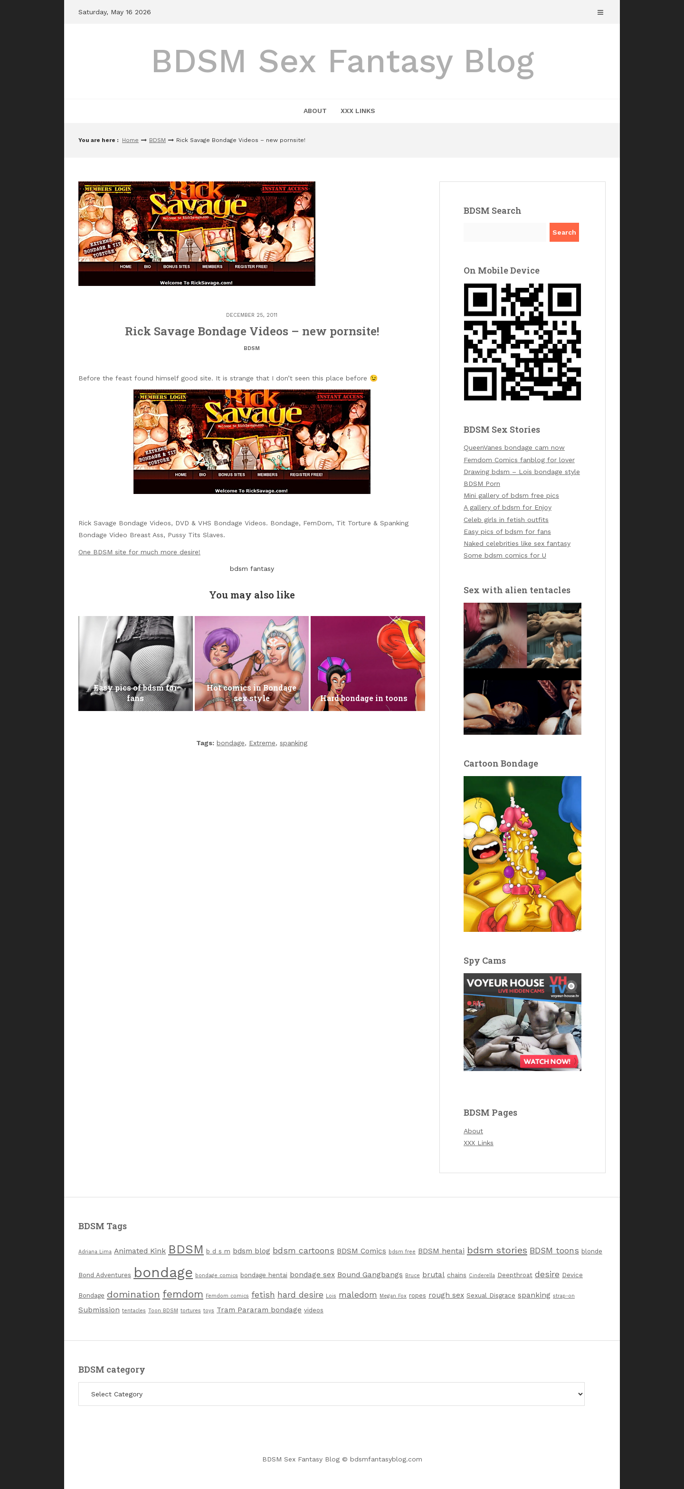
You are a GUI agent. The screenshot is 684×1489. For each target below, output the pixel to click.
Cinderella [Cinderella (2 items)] (482, 1275)
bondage (231, 743)
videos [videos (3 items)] (313, 1310)
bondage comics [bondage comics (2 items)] (216, 1275)
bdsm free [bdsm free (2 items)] (402, 1252)
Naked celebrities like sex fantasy (517, 543)
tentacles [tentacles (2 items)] (134, 1311)
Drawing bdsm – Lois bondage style (522, 471)
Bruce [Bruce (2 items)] (412, 1275)
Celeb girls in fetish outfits (506, 519)
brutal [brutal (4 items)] (433, 1274)
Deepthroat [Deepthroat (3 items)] (514, 1275)
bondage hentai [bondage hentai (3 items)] (263, 1275)
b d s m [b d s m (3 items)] (218, 1251)
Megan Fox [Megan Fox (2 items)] (393, 1296)
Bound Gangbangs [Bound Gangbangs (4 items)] (370, 1274)
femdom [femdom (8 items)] (182, 1294)
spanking (293, 743)
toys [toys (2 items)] (208, 1311)
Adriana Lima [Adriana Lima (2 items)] (95, 1252)
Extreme (262, 743)
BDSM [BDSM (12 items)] (186, 1249)
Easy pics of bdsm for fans (507, 531)
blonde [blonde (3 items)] (591, 1251)
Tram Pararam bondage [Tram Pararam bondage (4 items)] (259, 1309)
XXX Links (358, 110)
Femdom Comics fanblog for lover (519, 460)
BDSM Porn (482, 483)
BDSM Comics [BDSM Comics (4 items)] (361, 1250)
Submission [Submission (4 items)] (99, 1309)
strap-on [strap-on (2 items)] (564, 1296)
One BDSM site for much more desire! (139, 552)
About (315, 110)
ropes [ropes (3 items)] (417, 1295)
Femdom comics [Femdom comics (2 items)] (227, 1296)
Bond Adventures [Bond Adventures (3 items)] (104, 1275)
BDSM (157, 140)
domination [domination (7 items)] (133, 1294)
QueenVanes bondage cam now (514, 447)
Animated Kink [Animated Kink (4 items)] (140, 1250)
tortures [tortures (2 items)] (190, 1311)
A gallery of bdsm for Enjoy (507, 507)
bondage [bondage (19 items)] (163, 1272)
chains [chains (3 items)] (456, 1275)
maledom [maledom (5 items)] (358, 1294)
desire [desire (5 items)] (547, 1274)
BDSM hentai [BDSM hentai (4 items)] (441, 1250)
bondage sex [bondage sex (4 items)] (312, 1274)
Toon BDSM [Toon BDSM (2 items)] (163, 1311)
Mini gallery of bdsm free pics (511, 495)
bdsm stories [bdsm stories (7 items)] (497, 1250)
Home (130, 140)
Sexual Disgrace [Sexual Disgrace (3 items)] (490, 1295)
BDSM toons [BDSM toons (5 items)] (554, 1250)
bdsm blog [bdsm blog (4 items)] (251, 1250)
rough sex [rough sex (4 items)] (446, 1294)
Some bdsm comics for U (505, 555)
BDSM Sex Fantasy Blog (342, 60)
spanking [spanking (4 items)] (534, 1294)
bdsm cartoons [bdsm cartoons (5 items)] (303, 1250)
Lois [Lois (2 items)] (331, 1296)
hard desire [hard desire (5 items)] (300, 1294)
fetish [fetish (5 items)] (263, 1294)
